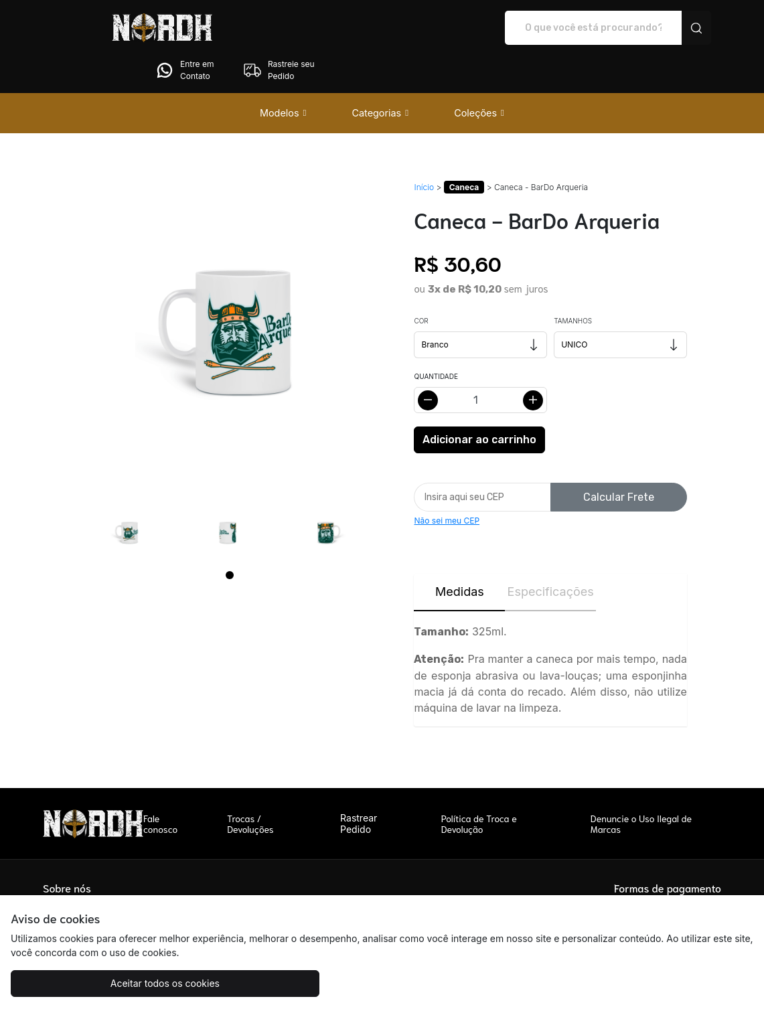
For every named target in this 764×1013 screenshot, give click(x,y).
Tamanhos (573, 283)
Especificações (551, 554)
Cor (421, 283)
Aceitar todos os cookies (103, 983)
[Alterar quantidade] (480, 362)
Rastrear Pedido (358, 786)
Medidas (459, 554)
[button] (283, 76)
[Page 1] (230, 538)
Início (424, 150)
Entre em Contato (579, 28)
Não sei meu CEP (446, 483)
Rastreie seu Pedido (674, 28)
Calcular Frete (618, 459)
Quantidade (435, 339)
